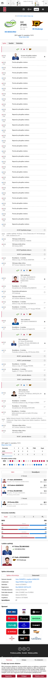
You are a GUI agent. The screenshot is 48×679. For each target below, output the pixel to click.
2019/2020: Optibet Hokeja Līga (25, 16)
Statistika (19, 43)
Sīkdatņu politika (33, 653)
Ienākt (36, 9)
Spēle (4, 43)
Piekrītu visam (39, 676)
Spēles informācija (13, 575)
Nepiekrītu (8, 676)
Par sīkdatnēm (39, 660)
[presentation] (9, 3)
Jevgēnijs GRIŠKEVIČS (32, 579)
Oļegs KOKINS (20, 582)
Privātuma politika (15, 653)
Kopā (5, 517)
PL (43, 517)
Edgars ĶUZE (28, 582)
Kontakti (24, 653)
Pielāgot (24, 676)
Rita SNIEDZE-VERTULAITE (23, 587)
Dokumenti (35, 575)
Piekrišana (9, 660)
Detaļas (24, 660)
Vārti (12, 472)
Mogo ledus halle (24, 37)
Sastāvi (11, 43)
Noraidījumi (36, 472)
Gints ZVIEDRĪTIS (21, 579)
